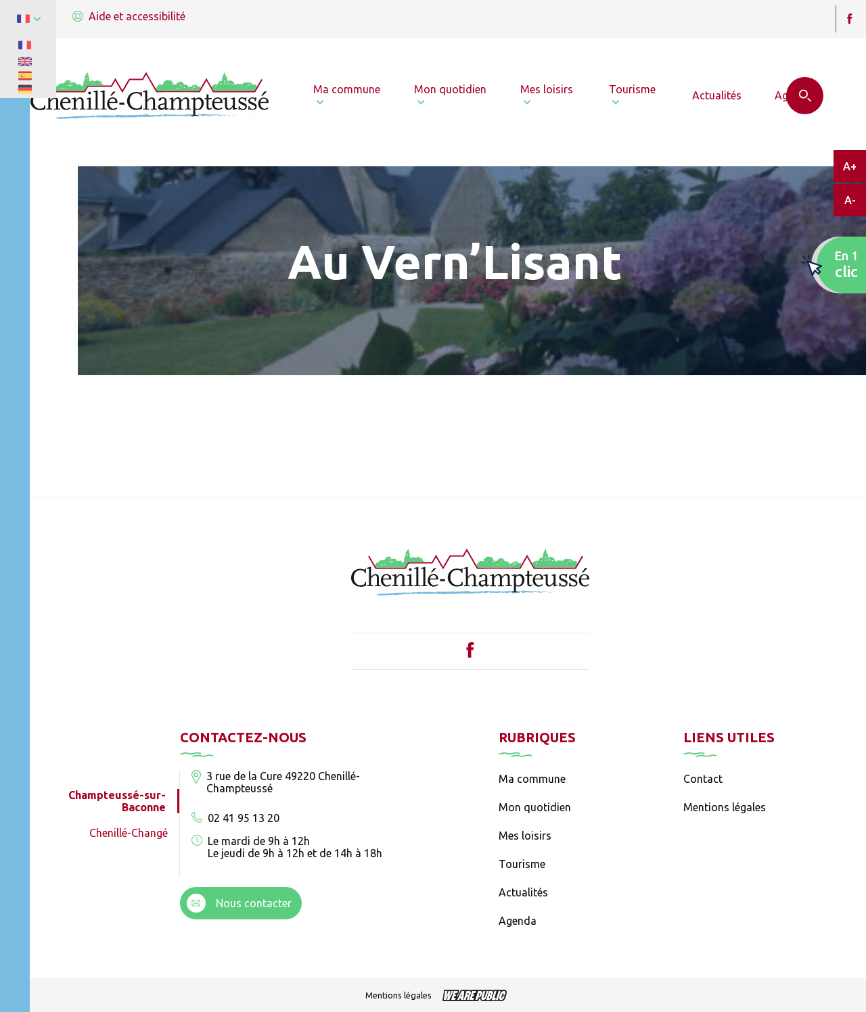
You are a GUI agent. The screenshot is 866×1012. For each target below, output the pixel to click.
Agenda (518, 921)
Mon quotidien (535, 807)
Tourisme (522, 864)
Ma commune (532, 779)
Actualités (523, 892)
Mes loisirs (525, 835)
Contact (703, 779)
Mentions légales (724, 807)
